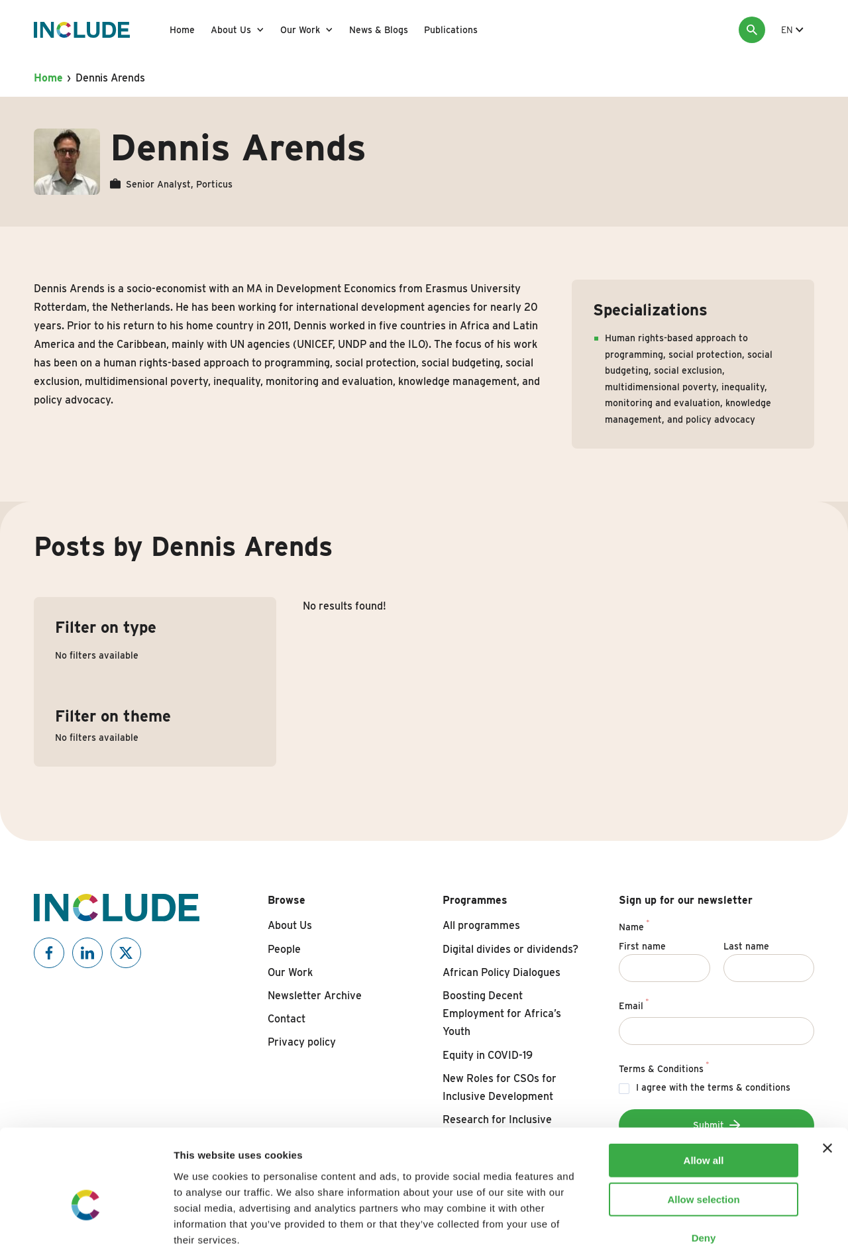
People (284, 949)
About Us (231, 30)
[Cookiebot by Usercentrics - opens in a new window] (86, 1227)
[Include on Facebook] (49, 953)
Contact (286, 1018)
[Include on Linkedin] (87, 953)
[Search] (752, 30)
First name (642, 946)
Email (634, 1004)
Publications (451, 30)
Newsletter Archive (315, 995)
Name (634, 925)
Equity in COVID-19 (488, 1055)
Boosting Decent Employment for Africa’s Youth (502, 1013)
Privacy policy (302, 1042)
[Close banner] (827, 1078)
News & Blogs (378, 30)
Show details (695, 1226)
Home (182, 30)
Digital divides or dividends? (510, 949)
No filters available (96, 655)
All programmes (481, 925)
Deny (704, 1168)
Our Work (300, 30)
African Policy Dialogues (501, 972)
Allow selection (703, 1130)
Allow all (704, 1091)
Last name (746, 946)
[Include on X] (126, 953)
